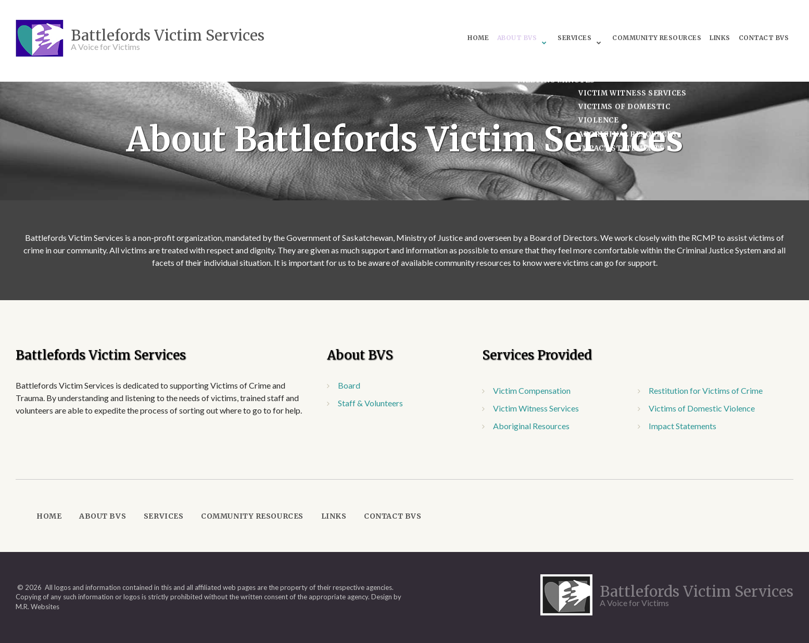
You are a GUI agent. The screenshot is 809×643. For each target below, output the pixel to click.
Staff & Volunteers (370, 403)
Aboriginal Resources (531, 426)
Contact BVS (746, 36)
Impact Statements (682, 426)
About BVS (491, 36)
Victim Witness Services (536, 408)
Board (349, 385)
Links (700, 36)
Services (550, 36)
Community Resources (634, 36)
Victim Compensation (532, 390)
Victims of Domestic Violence (702, 408)
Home (450, 36)
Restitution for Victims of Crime (706, 390)
